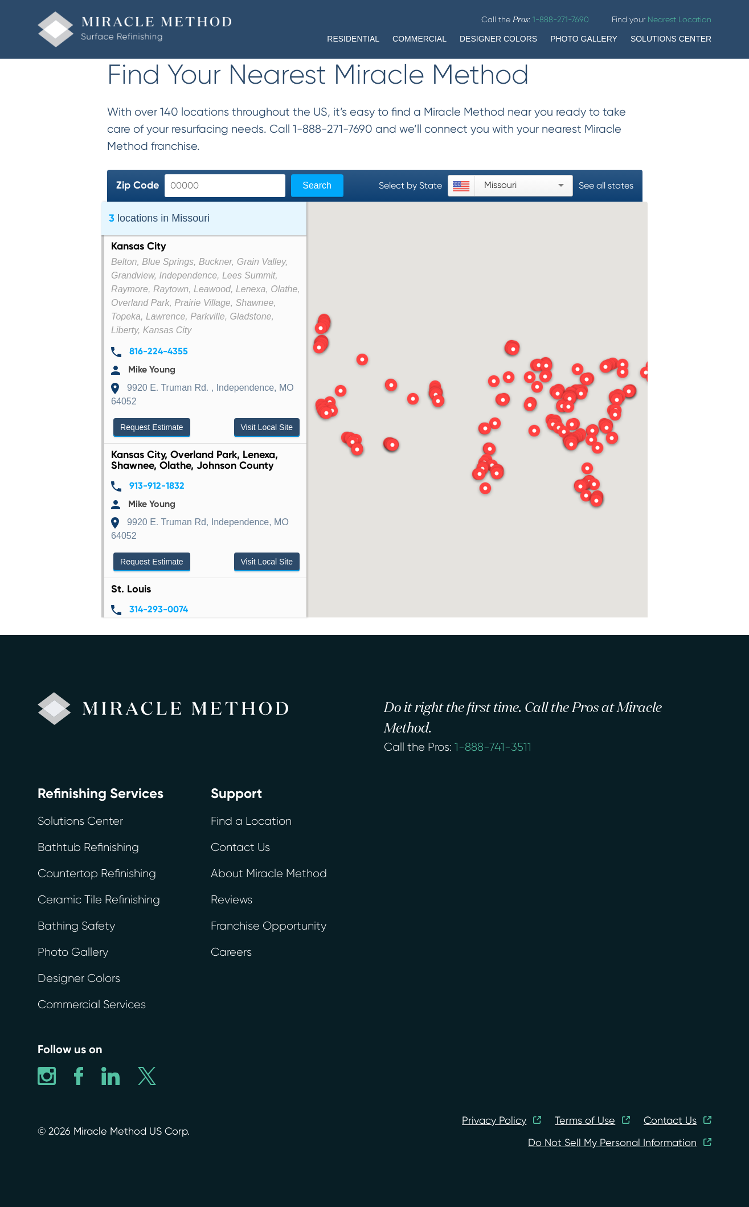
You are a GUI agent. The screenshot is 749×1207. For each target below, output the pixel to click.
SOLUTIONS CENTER (671, 38)
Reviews (231, 899)
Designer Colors (79, 978)
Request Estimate (151, 427)
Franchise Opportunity (268, 925)
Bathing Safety (76, 925)
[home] (134, 29)
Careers (231, 952)
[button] (392, 446)
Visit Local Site (267, 427)
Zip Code (137, 185)
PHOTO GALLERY (583, 38)
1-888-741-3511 (493, 747)
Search (316, 185)
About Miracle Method (269, 873)
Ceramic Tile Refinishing (99, 899)
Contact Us (240, 847)
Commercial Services (92, 1004)
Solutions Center (80, 821)
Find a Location (251, 821)
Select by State (410, 185)
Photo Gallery (73, 952)
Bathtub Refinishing (88, 847)
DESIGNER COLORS (498, 38)
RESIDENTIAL (353, 38)
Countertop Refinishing (97, 873)
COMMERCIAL (419, 38)
